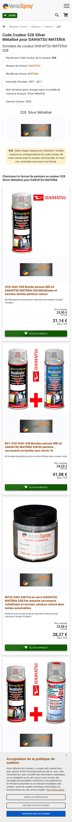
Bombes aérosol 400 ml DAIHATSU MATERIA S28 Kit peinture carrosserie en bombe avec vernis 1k (33, 447)
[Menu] (67, 6)
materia (48, 26)
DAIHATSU (34, 65)
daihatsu (35, 26)
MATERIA (33, 73)
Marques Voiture (18, 26)
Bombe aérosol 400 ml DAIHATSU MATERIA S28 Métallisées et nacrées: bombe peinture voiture (31, 290)
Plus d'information (55, 790)
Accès (10, 15)
